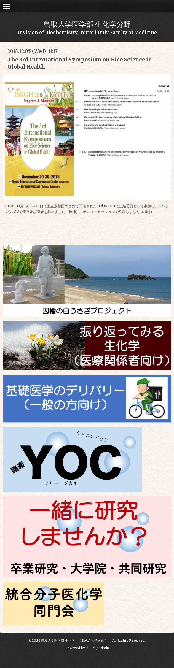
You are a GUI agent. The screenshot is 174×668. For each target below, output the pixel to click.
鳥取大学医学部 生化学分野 (87, 24)
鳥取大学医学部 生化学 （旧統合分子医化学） (76, 640)
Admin (103, 648)
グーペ (90, 648)
